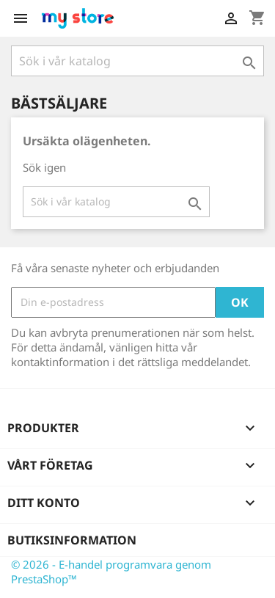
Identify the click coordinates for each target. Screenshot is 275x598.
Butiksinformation (71, 540)
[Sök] (137, 60)
